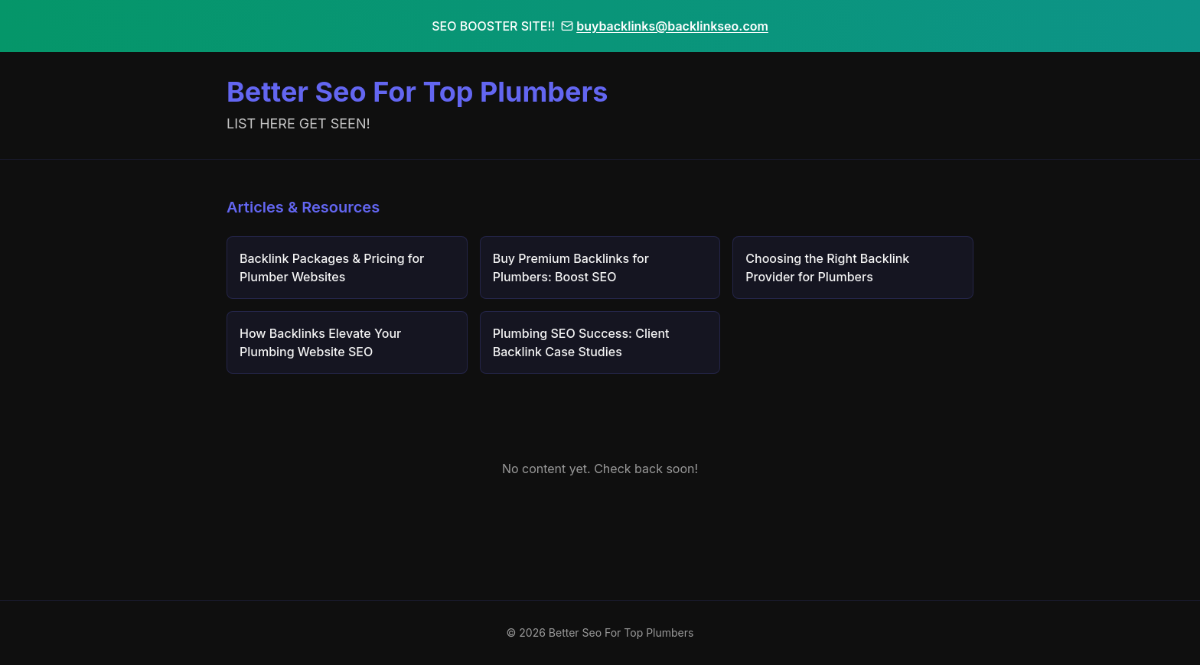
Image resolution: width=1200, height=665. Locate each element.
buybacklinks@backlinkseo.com (664, 26)
